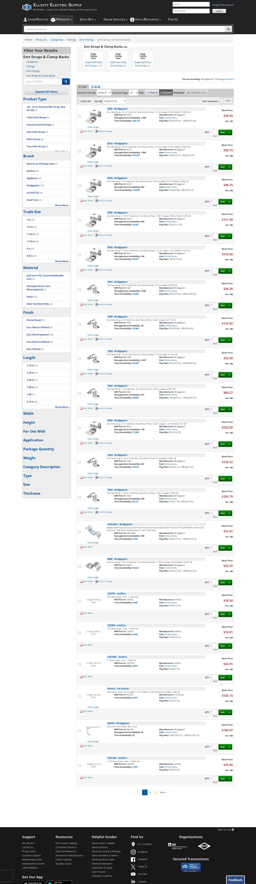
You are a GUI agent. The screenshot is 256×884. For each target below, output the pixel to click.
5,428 (134, 538)
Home (28, 39)
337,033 (136, 155)
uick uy (88, 19)
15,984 (135, 328)
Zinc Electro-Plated (40, 341)
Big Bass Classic (64, 864)
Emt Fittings (87, 39)
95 (133, 735)
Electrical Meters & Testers (105, 856)
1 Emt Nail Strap (38, 117)
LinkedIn (138, 882)
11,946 (135, 432)
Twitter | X (139, 867)
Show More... (63, 205)
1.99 (31, 394)
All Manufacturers (69, 856)
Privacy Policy (29, 852)
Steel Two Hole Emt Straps (118, 59)
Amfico (32, 171)
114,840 (136, 190)
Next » (163, 792)
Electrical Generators (102, 864)
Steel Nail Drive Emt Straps (143, 59)
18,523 (135, 567)
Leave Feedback (30, 868)
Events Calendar (64, 860)
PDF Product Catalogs (66, 843)
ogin (38, 19)
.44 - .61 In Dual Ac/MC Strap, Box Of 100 (46, 108)
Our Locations (141, 844)
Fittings (71, 39)
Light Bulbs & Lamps (102, 868)
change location (225, 79)
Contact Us (27, 847)
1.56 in (32, 380)
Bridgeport (35, 185)
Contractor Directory (66, 847)
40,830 (135, 397)
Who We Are (28, 843)
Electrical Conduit (106, 852)
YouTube (139, 874)
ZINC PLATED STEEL (40, 304)
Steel (32, 296)
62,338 (135, 363)
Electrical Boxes (100, 847)
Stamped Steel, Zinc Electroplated (39, 288)
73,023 (135, 293)
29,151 (135, 501)
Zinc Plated (35, 349)
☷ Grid (95, 87)
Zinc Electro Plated (40, 327)
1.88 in (32, 387)
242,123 (136, 120)
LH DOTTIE (34, 192)
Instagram (139, 852)
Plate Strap (35, 139)
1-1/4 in (32, 241)
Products (41, 39)
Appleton (34, 178)
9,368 (134, 602)
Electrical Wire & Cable (103, 860)
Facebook (139, 859)
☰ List (83, 87)
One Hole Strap (37, 132)
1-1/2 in (32, 234)
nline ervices (115, 19)
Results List (196, 92)
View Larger (93, 127)
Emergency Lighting (102, 876)
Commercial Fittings (40, 124)
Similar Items (171, 117)
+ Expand (166, 92)
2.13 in (32, 401)
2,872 (134, 665)
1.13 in (32, 365)
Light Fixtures (99, 872)
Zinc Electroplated (40, 334)
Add (223, 132)
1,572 (134, 766)
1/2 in (31, 226)
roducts (64, 19)
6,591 (134, 697)
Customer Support (31, 856)
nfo (148, 19)
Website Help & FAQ (32, 860)
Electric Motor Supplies (103, 843)
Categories (56, 39)
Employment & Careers (33, 864)
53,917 (135, 259)
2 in (30, 248)
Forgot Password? (223, 5)
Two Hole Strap (37, 146)
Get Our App (32, 877)
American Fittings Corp (42, 163)
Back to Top (226, 830)
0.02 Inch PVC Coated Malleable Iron (45, 277)
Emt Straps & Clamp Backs (40, 75)
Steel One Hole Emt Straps (93, 59)
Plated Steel (35, 320)
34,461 (135, 224)
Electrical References (66, 852)
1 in (30, 219)
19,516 (135, 466)
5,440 (134, 634)
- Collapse (152, 92)
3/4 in (31, 255)
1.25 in (32, 372)
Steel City (34, 200)
